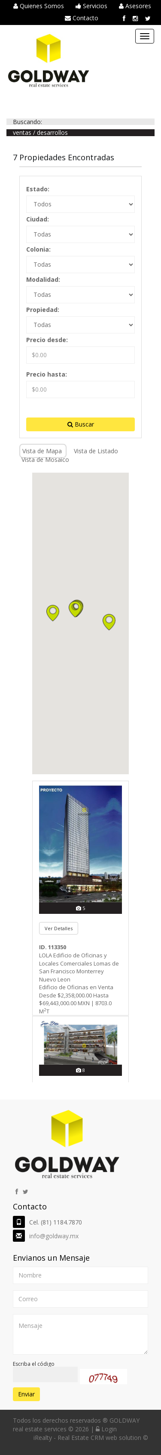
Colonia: (38, 249)
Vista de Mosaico (45, 459)
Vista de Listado (96, 451)
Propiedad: (42, 309)
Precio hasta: (46, 374)
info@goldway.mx (54, 1236)
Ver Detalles (59, 928)
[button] (75, 609)
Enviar (26, 1394)
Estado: (37, 189)
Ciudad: (37, 219)
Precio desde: (47, 340)
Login (106, 1429)
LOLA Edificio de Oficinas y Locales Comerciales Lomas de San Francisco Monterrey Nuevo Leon (79, 967)
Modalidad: (43, 279)
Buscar (80, 424)
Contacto (81, 18)
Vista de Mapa (43, 451)
